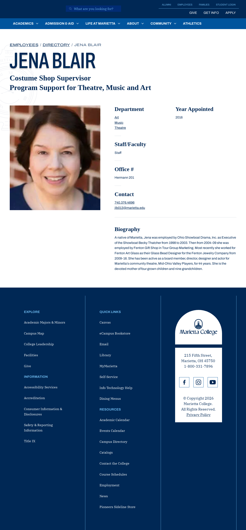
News (104, 496)
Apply (230, 12)
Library (105, 355)
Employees (185, 4)
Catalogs (106, 452)
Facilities (31, 355)
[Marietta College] (35, 9)
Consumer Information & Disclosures (43, 411)
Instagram (198, 382)
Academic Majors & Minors (44, 322)
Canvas (105, 322)
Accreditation (34, 398)
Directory (56, 45)
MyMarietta (108, 366)
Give (193, 12)
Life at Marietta (100, 23)
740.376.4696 (124, 202)
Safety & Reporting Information (38, 427)
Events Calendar (112, 431)
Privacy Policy (198, 414)
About (133, 23)
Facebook (184, 382)
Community (161, 23)
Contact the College (114, 463)
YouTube (213, 382)
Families (204, 4)
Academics (23, 23)
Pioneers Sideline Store (117, 507)
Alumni (166, 4)
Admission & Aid (59, 23)
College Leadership (39, 344)
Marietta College (198, 327)
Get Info (211, 12)
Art (117, 117)
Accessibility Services (40, 387)
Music (119, 122)
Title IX (29, 441)
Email (104, 344)
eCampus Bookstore (115, 333)
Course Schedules (113, 474)
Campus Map (34, 333)
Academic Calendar (115, 420)
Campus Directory (113, 442)
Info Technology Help (116, 388)
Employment (109, 485)
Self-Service (109, 377)
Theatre (120, 127)
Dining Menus (110, 398)
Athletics (192, 23)
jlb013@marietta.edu (130, 208)
